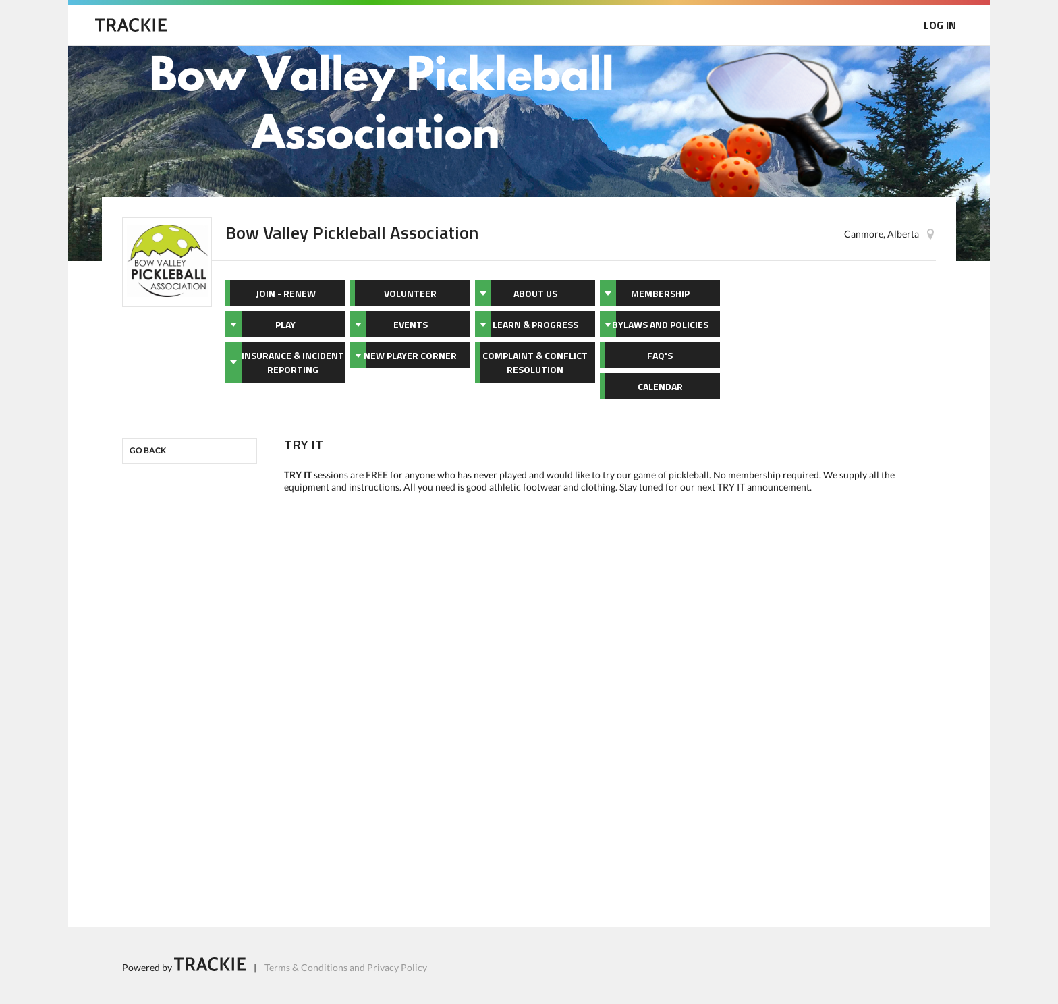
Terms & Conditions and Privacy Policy (345, 967)
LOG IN (940, 25)
